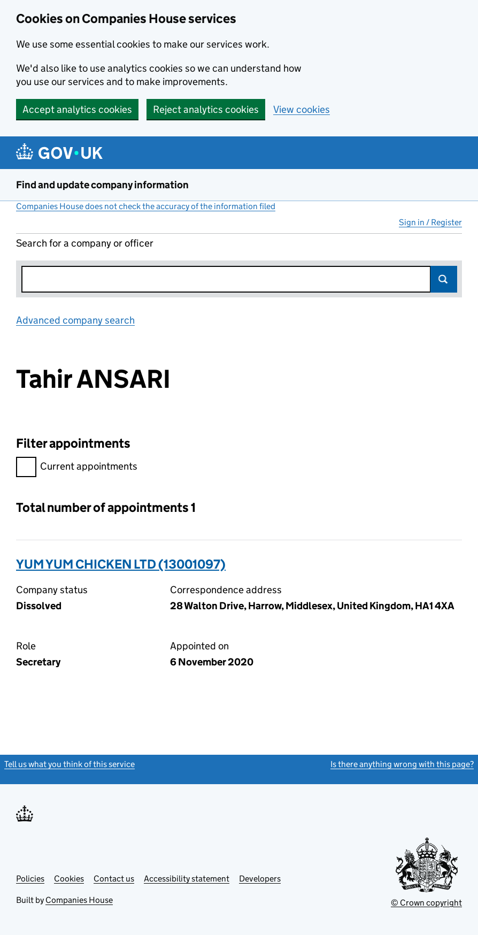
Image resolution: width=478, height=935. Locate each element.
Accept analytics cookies (77, 109)
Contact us (114, 878)
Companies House (79, 900)
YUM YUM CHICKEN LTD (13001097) (121, 564)
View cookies (301, 109)
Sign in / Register (430, 222)
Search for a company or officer (84, 243)
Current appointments (76, 468)
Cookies (69, 878)
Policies (30, 878)
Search (443, 279)
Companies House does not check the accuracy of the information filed (145, 206)
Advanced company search (75, 320)
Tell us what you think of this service (69, 764)
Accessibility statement (186, 878)
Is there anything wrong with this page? (402, 764)
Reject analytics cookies (206, 109)
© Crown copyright (426, 903)
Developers (260, 878)
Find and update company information (102, 185)
